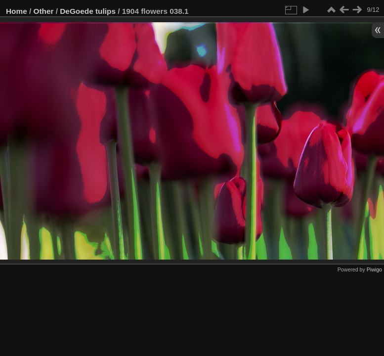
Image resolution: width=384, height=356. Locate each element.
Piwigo (374, 269)
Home (16, 11)
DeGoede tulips (88, 11)
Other (44, 11)
